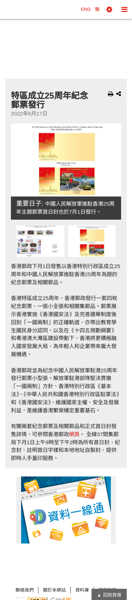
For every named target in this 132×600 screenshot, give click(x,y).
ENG (86, 9)
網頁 (74, 434)
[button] (109, 9)
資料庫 (82, 590)
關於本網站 (54, 590)
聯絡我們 (24, 590)
